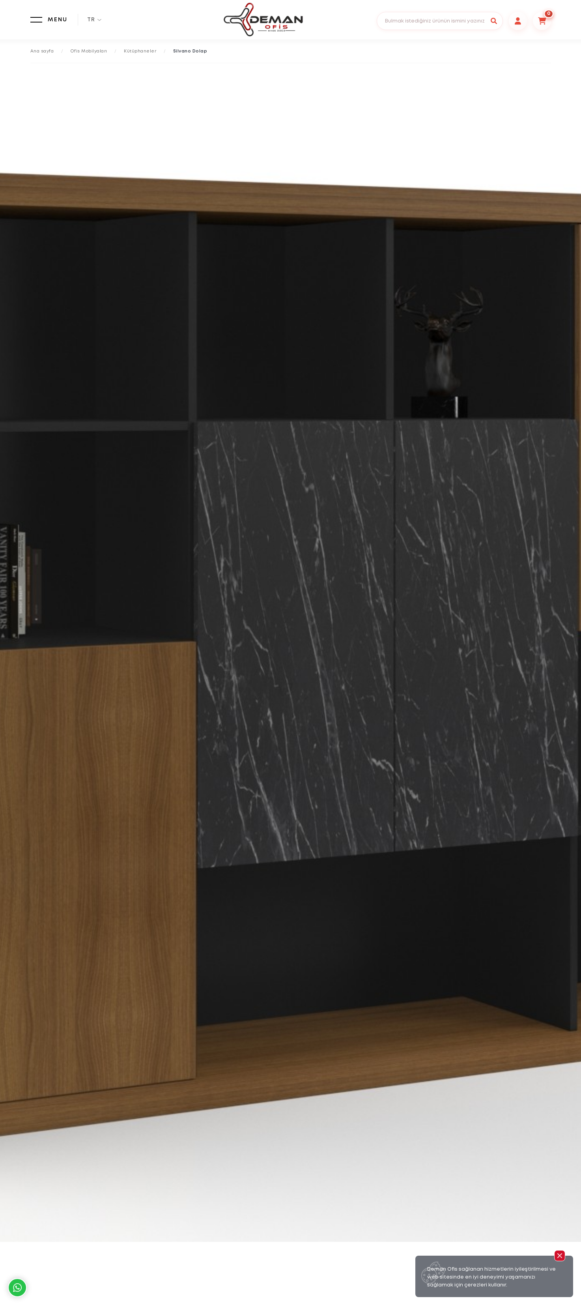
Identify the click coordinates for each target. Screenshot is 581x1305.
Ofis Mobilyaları (89, 51)
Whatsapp (17, 1287)
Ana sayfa (42, 51)
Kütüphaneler (140, 51)
